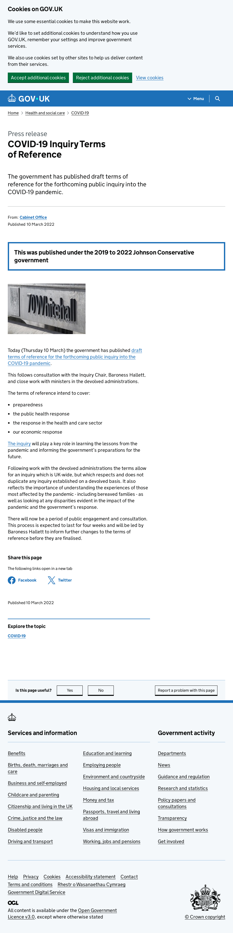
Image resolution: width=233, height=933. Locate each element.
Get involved (171, 841)
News (164, 765)
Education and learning (107, 753)
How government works (183, 830)
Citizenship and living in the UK (40, 806)
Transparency (172, 818)
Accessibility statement (91, 877)
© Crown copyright (205, 917)
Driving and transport (30, 841)
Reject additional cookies (102, 78)
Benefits (16, 753)
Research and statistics (183, 788)
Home (13, 112)
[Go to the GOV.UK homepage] (29, 98)
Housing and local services (111, 788)
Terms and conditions (30, 884)
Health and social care (45, 112)
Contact (129, 877)
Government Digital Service (36, 892)
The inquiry (19, 444)
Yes (75, 690)
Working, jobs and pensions (111, 841)
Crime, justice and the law (35, 818)
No (106, 690)
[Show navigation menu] (195, 99)
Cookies (52, 877)
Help (13, 877)
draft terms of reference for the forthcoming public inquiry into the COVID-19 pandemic (75, 356)
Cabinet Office (33, 217)
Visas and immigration (106, 830)
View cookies (150, 77)
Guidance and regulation (184, 777)
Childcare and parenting (33, 795)
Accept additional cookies (38, 78)
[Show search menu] (217, 99)
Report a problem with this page (186, 690)
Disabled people (25, 830)
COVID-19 (80, 112)
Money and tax (98, 800)
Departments (172, 753)
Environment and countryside (114, 777)
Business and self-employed (37, 783)
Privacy (31, 877)
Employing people (102, 765)
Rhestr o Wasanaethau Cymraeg (91, 884)
